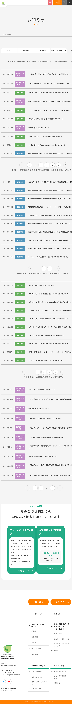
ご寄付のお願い (36, 671)
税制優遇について (37, 688)
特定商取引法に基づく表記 (9, 688)
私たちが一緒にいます (61, 639)
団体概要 (34, 631)
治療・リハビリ (59, 633)
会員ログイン (60, 602)
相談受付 (57, 683)
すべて (9, 51)
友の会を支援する (38, 665)
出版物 (33, 642)
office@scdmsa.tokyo (12, 674)
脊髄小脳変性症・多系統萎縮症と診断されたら (61, 626)
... (52, 165)
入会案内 (34, 654)
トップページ (36, 614)
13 (58, 165)
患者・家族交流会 (60, 671)
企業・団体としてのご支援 (39, 683)
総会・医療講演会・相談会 (61, 677)
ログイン (65, 2)
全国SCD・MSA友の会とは (39, 625)
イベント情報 (59, 665)
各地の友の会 (36, 648)
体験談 (56, 650)
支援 (50, 2)
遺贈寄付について (37, 677)
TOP (3, 34)
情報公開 (34, 637)
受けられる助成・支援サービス (61, 644)
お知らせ (57, 614)
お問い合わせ (38, 602)
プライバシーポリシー (8, 691)
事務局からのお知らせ (59, 51)
